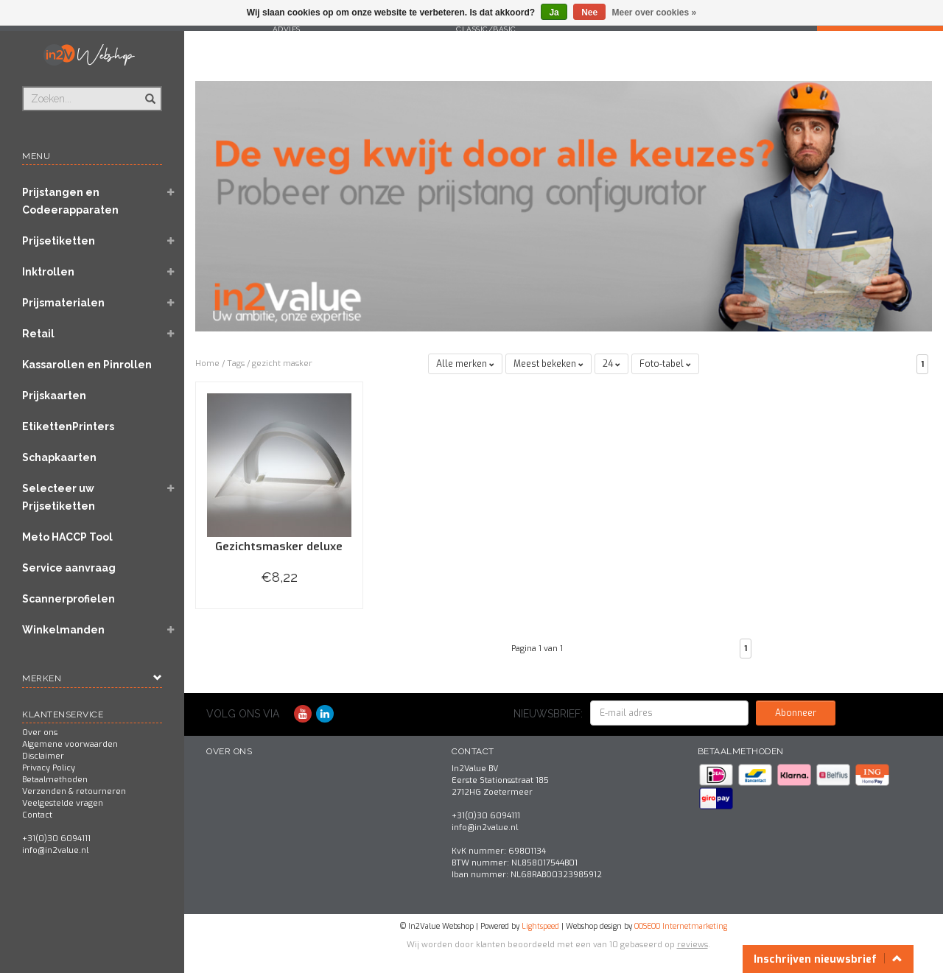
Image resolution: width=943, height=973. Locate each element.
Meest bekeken (548, 364)
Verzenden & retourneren (74, 791)
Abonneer (795, 713)
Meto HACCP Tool (67, 537)
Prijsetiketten (58, 241)
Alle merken (465, 364)
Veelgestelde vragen (62, 803)
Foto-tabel (665, 364)
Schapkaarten (59, 457)
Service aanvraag (69, 568)
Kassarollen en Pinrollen (87, 364)
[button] (170, 194)
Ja (553, 12)
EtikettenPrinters (68, 426)
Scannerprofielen (68, 599)
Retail (38, 334)
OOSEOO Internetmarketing (680, 926)
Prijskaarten (54, 395)
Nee (589, 12)
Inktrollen (48, 272)
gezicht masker (282, 363)
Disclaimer (43, 756)
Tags (236, 363)
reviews (692, 944)
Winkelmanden (63, 630)
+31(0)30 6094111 (56, 838)
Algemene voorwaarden (70, 744)
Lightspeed (540, 926)
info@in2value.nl (55, 850)
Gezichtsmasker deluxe (279, 546)
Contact (37, 815)
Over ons (39, 732)
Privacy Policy (48, 767)
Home (207, 363)
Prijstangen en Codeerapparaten (70, 201)
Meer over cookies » (654, 12)
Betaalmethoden (55, 779)
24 (611, 364)
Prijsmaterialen (63, 303)
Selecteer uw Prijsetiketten (58, 497)
